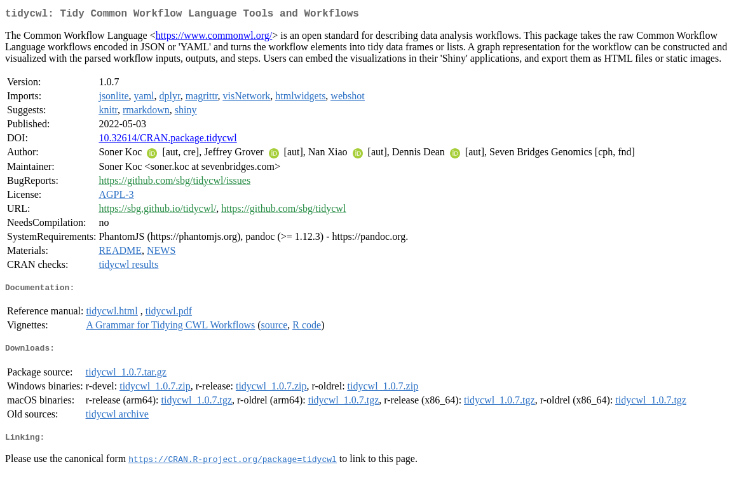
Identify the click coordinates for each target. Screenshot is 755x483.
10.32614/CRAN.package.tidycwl (167, 140)
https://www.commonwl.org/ (214, 37)
